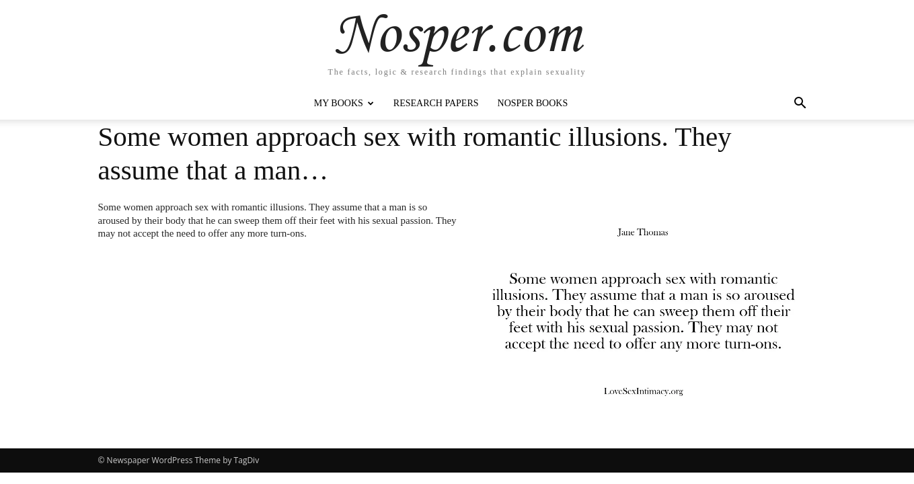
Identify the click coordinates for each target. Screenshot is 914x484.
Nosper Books (533, 103)
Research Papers (436, 103)
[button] (800, 104)
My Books (344, 103)
